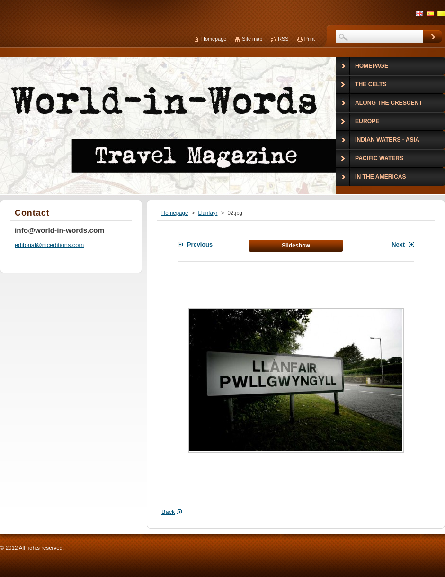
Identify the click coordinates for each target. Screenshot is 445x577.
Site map (252, 39)
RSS (283, 39)
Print (309, 39)
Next (398, 244)
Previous (200, 244)
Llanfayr (207, 213)
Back (168, 511)
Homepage (174, 213)
